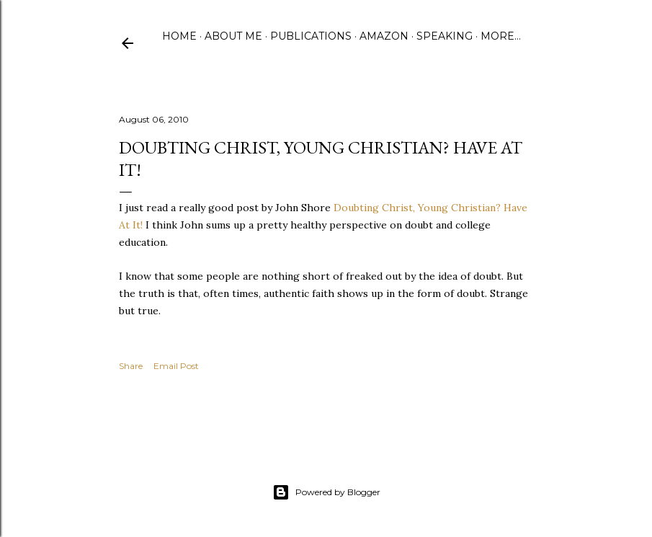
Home (179, 36)
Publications (311, 36)
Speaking (444, 36)
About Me (233, 36)
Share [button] (131, 365)
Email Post (176, 365)
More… (501, 36)
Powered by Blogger (326, 492)
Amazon (384, 36)
